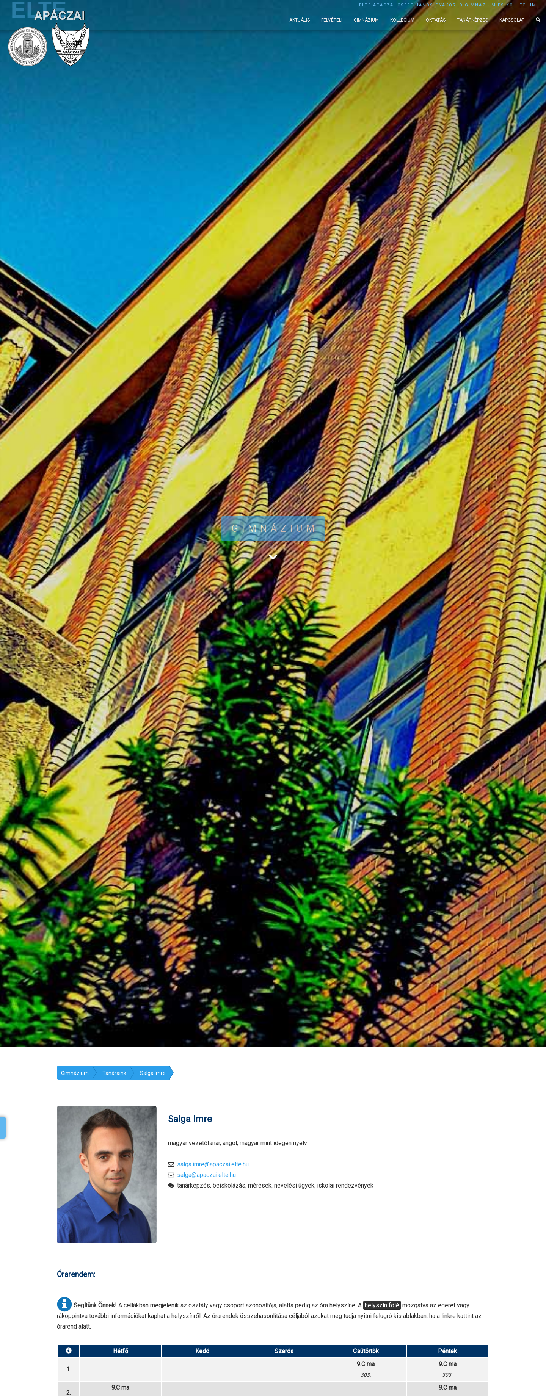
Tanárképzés (472, 20)
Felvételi (331, 20)
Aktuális (299, 20)
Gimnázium (366, 20)
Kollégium (402, 20)
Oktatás (436, 20)
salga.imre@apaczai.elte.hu (213, 1164)
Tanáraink (114, 1073)
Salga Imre (153, 1073)
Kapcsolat (511, 20)
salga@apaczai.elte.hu (206, 1174)
